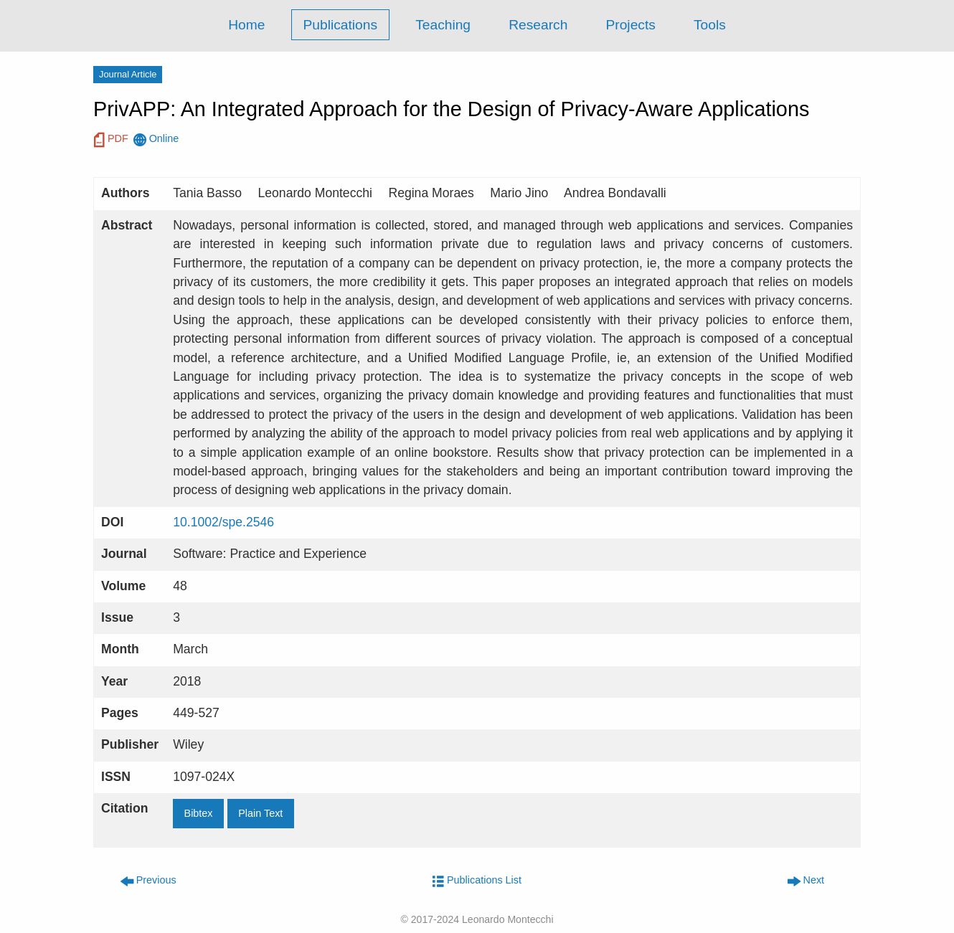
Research (538, 24)
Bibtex (198, 813)
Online (156, 140)
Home (246, 24)
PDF (111, 140)
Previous (148, 880)
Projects (631, 24)
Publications (340, 24)
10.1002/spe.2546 (223, 522)
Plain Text (260, 813)
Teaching (443, 24)
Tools (710, 24)
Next (806, 880)
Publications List (477, 880)
